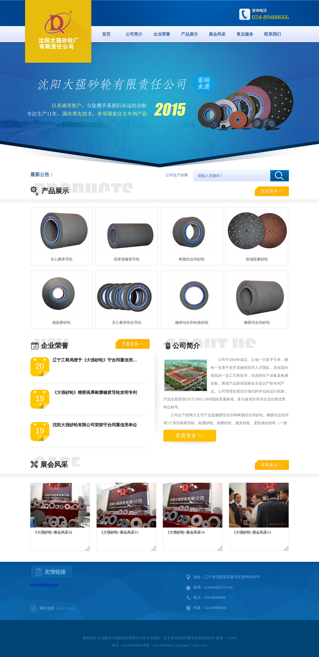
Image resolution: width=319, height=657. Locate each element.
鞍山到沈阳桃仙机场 (44, 585)
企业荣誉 (161, 34)
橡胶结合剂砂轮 (257, 323)
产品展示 (189, 34)
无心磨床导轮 (61, 259)
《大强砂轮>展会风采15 (119, 532)
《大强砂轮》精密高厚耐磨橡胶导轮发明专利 (95, 392)
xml (61, 608)
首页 (106, 34)
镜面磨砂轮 (61, 323)
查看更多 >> (189, 435)
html (69, 608)
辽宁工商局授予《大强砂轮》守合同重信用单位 (97, 360)
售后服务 (244, 34)
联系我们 (272, 34)
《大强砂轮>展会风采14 (185, 532)
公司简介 (134, 34)
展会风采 (217, 34)
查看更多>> (272, 191)
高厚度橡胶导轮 (127, 259)
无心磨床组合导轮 (126, 323)
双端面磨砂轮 (257, 259)
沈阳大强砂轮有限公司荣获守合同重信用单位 (95, 425)
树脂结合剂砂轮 (192, 259)
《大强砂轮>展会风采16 (52, 532)
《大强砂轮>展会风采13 (251, 532)
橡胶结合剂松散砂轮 (191, 323)
